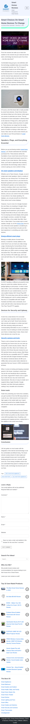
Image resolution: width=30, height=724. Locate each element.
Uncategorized (5, 713)
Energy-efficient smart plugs (10, 236)
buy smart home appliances (19, 476)
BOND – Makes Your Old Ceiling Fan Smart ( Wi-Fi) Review (13, 605)
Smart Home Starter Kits (8, 692)
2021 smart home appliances (13, 473)
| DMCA (25, 720)
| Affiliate (20, 720)
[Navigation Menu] (27, 8)
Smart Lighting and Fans (8, 700)
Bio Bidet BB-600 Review (13, 596)
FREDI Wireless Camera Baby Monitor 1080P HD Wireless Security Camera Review (15, 641)
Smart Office (4, 702)
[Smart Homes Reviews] (10, 8)
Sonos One (20, 223)
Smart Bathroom (5, 684)
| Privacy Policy (12, 720)
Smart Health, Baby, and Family (10, 689)
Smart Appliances (6, 682)
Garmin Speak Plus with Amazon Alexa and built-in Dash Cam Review (13, 650)
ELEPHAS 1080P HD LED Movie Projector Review (13, 632)
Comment (4, 495)
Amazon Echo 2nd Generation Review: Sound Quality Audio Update (15, 660)
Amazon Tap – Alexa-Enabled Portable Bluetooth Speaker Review (14, 669)
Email (3, 524)
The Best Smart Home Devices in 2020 (15, 589)
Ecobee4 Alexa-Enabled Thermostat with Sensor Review (13, 614)
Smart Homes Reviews (17, 718)
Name (3, 517)
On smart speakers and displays (12, 171)
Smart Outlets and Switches (9, 705)
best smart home (6, 476)
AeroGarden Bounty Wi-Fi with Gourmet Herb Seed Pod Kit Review (15, 624)
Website (3, 532)
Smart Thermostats (6, 710)
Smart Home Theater (7, 694)
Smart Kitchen (5, 697)
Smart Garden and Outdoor (9, 687)
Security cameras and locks (10, 338)
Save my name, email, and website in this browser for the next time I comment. (15, 541)
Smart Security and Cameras (9, 707)
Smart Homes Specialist (8, 25)
